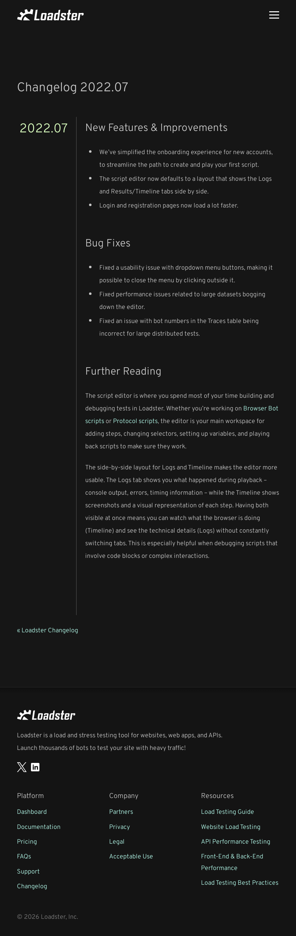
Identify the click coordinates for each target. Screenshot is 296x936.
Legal (117, 841)
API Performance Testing (235, 841)
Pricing (27, 841)
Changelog (32, 886)
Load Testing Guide (227, 811)
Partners (121, 811)
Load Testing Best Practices (239, 882)
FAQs (24, 856)
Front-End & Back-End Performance (232, 861)
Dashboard (32, 811)
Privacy (119, 826)
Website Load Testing (230, 826)
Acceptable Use (131, 856)
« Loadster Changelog (47, 630)
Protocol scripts (135, 421)
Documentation (39, 826)
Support (28, 871)
